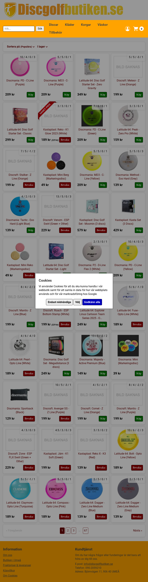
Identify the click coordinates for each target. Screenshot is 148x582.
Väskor (103, 25)
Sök (40, 28)
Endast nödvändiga (59, 302)
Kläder (69, 25)
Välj (77, 302)
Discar (53, 25)
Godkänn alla (92, 302)
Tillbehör (55, 32)
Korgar (86, 25)
